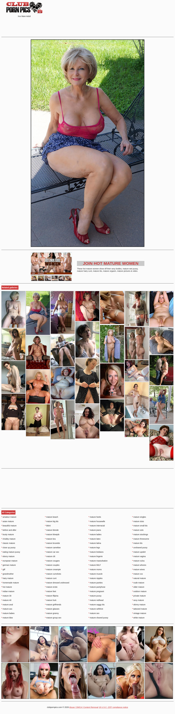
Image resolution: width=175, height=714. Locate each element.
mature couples (52, 565)
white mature (138, 618)
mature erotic (51, 587)
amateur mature (8, 517)
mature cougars (52, 561)
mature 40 (6, 600)
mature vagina (139, 556)
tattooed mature (139, 609)
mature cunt (50, 578)
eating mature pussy (10, 552)
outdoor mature (139, 591)
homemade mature (10, 583)
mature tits (137, 543)
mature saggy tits (97, 604)
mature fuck (50, 600)
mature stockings (140, 534)
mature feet (50, 591)
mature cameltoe (53, 547)
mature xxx (137, 574)
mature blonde (52, 530)
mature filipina (51, 596)
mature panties (96, 583)
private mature (139, 596)
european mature (9, 561)
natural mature (139, 578)
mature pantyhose (97, 587)
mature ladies (95, 534)
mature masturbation (98, 561)
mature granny (52, 613)
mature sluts (138, 521)
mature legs (94, 547)
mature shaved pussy (98, 618)
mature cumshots (53, 574)
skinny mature (138, 604)
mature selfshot (96, 609)
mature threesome (140, 539)
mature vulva (138, 561)
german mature (8, 565)
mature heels (95, 517)
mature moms (95, 569)
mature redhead (96, 600)
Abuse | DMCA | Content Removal (83, 707)
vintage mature (139, 613)
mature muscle (95, 574)
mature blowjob (52, 534)
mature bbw (7, 618)
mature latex (94, 539)
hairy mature (7, 578)
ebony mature (7, 556)
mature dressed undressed (57, 583)
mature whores (139, 565)
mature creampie (53, 569)
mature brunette (52, 543)
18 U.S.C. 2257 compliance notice (113, 707)
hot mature (6, 587)
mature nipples (95, 578)
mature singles (139, 517)
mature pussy (95, 596)
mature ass (6, 609)
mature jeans (95, 530)
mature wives (138, 569)
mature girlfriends (53, 604)
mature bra (50, 539)
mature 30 (6, 596)
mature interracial (97, 526)
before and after (8, 530)
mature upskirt (139, 552)
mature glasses (52, 609)
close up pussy (8, 547)
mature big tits (51, 521)
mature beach (51, 517)
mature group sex (53, 618)
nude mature (138, 583)
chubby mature (8, 539)
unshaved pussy (139, 547)
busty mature (7, 534)
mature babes (7, 613)
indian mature (7, 591)
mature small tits (139, 526)
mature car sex (52, 552)
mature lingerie (96, 556)
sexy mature (138, 600)
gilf (3, 569)
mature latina (95, 543)
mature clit (50, 556)
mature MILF (95, 565)
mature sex (94, 613)
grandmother (7, 574)
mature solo (138, 530)
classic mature (8, 543)
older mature (138, 587)
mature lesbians (96, 552)
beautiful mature (9, 526)
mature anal (7, 604)
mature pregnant (96, 591)
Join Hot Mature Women (110, 263)
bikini (48, 526)
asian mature (7, 521)
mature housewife (97, 521)
